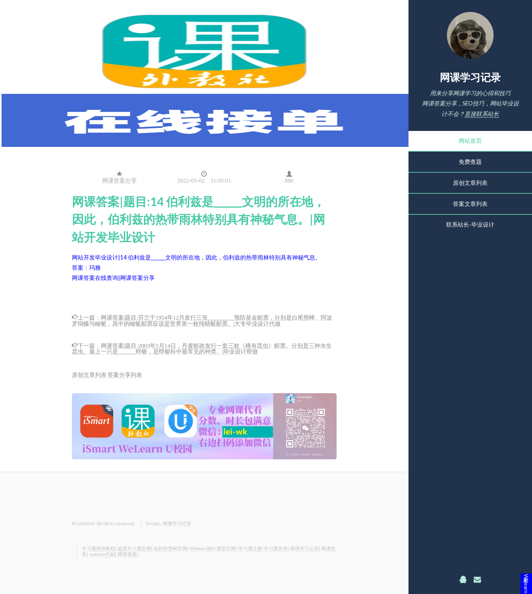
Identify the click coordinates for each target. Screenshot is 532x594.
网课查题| (128, 554)
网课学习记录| (305, 548)
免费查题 (470, 161)
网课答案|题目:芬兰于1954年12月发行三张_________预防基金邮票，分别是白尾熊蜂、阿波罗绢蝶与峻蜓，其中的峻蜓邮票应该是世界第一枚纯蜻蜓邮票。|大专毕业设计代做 (202, 319)
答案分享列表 (125, 374)
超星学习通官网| (135, 548)
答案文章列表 (470, 203)
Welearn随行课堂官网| (213, 548)
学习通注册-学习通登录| (263, 548)
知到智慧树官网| (171, 548)
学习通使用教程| (99, 548)
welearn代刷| (103, 554)
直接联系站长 (481, 113)
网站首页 (470, 140)
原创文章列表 (470, 182)
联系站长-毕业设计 (470, 224)
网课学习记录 (470, 77)
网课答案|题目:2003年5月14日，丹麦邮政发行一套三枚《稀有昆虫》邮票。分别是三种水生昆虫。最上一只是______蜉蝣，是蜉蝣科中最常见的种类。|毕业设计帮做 (202, 347)
